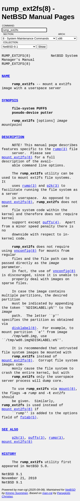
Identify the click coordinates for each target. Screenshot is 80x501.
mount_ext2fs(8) (17, 157)
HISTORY (9, 454)
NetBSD (70, 489)
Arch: (63, 34)
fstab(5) (28, 417)
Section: (9, 34)
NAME (6, 76)
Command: (9, 25)
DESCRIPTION (13, 137)
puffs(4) (51, 222)
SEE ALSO (10, 429)
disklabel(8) (24, 328)
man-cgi (47, 493)
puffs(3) (36, 438)
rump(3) (60, 149)
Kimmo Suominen (17, 493)
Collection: (10, 42)
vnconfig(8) (25, 251)
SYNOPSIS (10, 100)
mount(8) (67, 389)
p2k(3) (53, 186)
